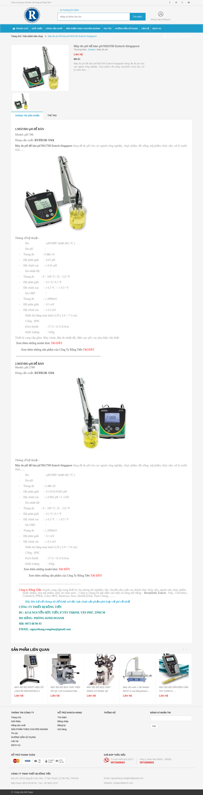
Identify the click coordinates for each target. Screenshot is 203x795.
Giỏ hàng (62, 729)
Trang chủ (16, 717)
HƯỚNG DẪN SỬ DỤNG (23, 737)
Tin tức (14, 733)
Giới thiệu (16, 721)
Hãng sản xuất (18, 725)
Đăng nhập (156, 19)
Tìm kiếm (62, 717)
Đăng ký (166, 19)
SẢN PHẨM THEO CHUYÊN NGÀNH (29, 729)
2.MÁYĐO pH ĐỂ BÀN (29, 363)
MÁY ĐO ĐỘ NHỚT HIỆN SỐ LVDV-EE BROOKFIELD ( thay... (29, 691)
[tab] (27, 115)
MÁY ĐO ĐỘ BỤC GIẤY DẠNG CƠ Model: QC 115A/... (99, 691)
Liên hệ (14, 741)
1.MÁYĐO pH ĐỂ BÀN (29, 129)
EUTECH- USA (44, 140)
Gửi (154, 726)
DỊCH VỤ (15, 745)
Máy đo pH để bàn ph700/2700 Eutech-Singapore (43, 145)
